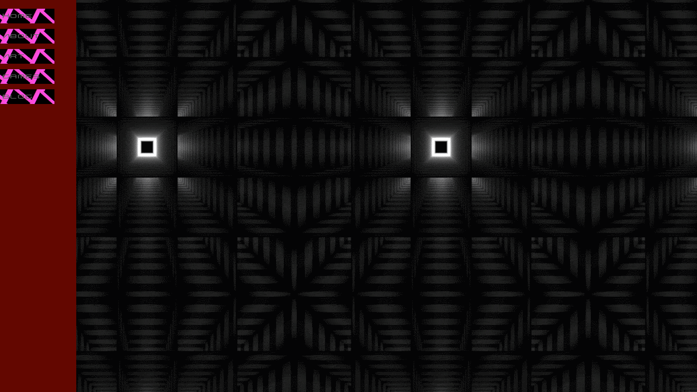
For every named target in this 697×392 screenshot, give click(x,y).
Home (18, 16)
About (22, 36)
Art (14, 56)
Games (22, 76)
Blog (18, 96)
